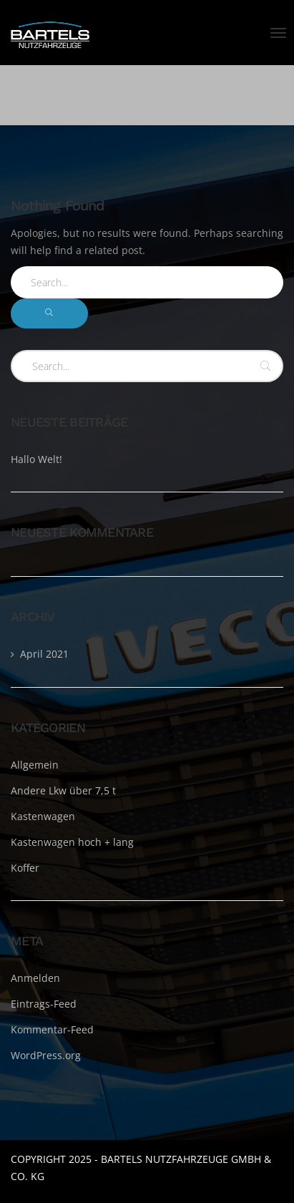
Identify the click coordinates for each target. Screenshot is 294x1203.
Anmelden (35, 978)
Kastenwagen (43, 816)
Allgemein (35, 764)
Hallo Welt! (36, 459)
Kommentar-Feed (52, 1029)
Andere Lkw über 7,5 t (63, 790)
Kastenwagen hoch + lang (72, 842)
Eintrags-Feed (44, 1003)
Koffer (25, 868)
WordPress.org (46, 1055)
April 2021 (44, 654)
